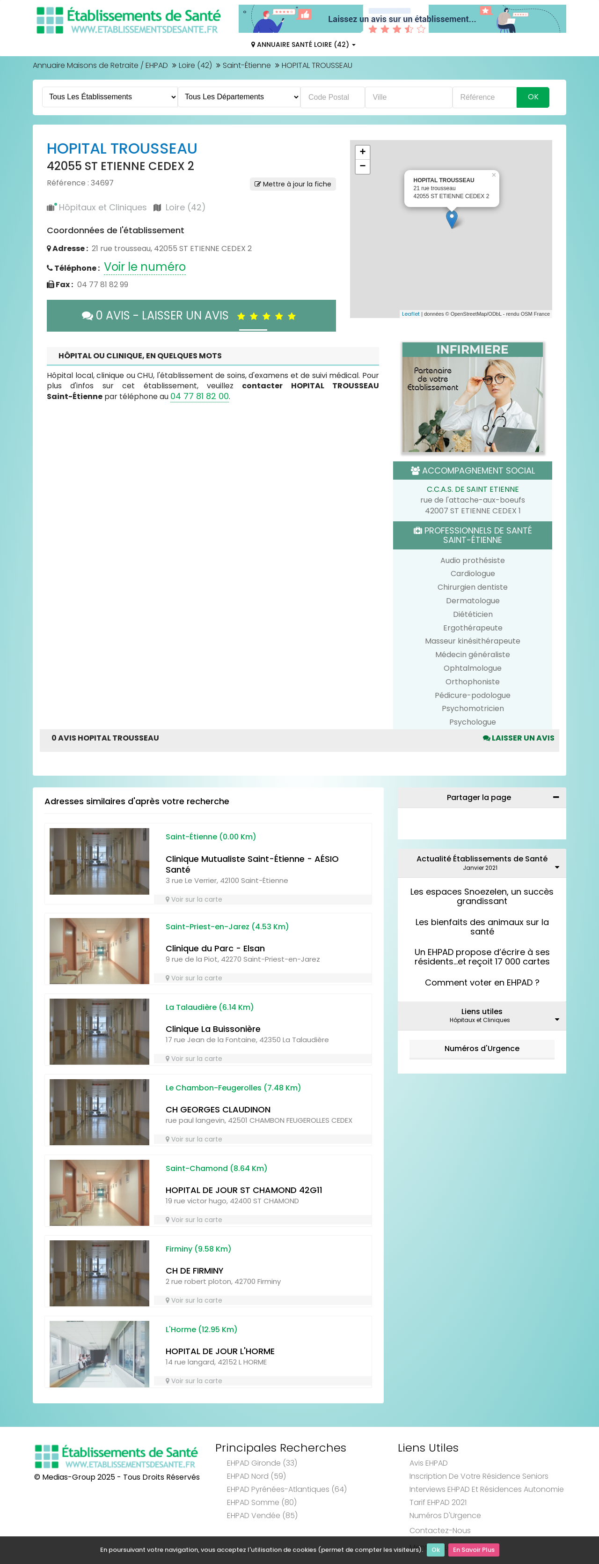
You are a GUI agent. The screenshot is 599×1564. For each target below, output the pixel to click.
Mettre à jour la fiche (293, 184)
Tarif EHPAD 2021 (438, 1502)
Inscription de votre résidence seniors (478, 1476)
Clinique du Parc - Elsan (215, 948)
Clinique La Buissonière (213, 1029)
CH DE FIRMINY (195, 1270)
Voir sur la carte (194, 899)
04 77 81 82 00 (199, 396)
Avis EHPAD (428, 1463)
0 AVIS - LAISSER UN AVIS (191, 315)
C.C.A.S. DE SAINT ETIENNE (473, 489)
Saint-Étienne (247, 65)
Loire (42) (195, 65)
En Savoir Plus (474, 1550)
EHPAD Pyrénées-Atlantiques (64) (287, 1489)
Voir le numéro (145, 266)
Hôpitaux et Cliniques (103, 207)
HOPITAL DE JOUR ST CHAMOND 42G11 (244, 1190)
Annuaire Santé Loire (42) (303, 44)
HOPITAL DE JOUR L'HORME (220, 1351)
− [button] (362, 167)
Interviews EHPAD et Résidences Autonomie (486, 1489)
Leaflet (411, 314)
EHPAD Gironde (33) (262, 1463)
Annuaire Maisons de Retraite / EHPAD (100, 65)
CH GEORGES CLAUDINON (218, 1109)
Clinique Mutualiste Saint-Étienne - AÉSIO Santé (252, 864)
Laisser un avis (519, 738)
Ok (435, 1550)
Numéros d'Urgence (482, 1048)
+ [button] (362, 153)
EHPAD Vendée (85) (262, 1515)
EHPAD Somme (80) (262, 1502)
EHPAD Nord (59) (256, 1476)
